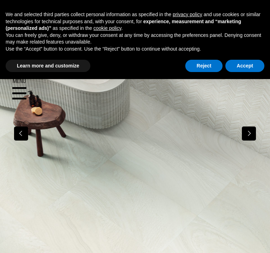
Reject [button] (204, 66)
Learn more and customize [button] (48, 66)
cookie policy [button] (107, 28)
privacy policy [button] (187, 14)
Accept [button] (245, 66)
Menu (19, 89)
